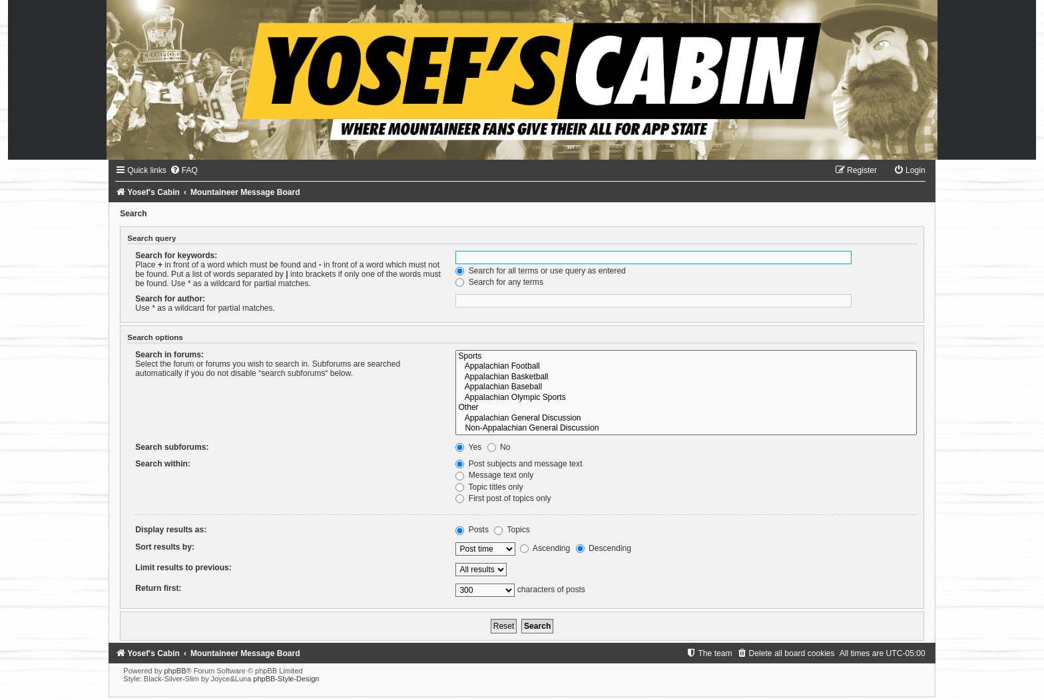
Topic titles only (489, 487)
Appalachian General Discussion (686, 418)
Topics (511, 529)
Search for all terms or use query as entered (540, 270)
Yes (468, 447)
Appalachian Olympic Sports (686, 398)
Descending (603, 548)
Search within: (162, 463)
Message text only (494, 475)
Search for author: (170, 298)
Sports (686, 356)
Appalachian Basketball (686, 377)
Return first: (158, 588)
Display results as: (170, 529)
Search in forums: (169, 354)
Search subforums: (171, 447)
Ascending (545, 548)
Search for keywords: (176, 255)
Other (686, 408)
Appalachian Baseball (686, 387)
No (499, 447)
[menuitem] (184, 170)
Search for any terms (499, 282)
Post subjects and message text (518, 463)
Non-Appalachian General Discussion (686, 428)
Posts (472, 529)
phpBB (175, 671)
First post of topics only (503, 498)
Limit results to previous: (183, 567)
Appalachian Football (686, 366)
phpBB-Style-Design (286, 679)
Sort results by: (164, 547)
